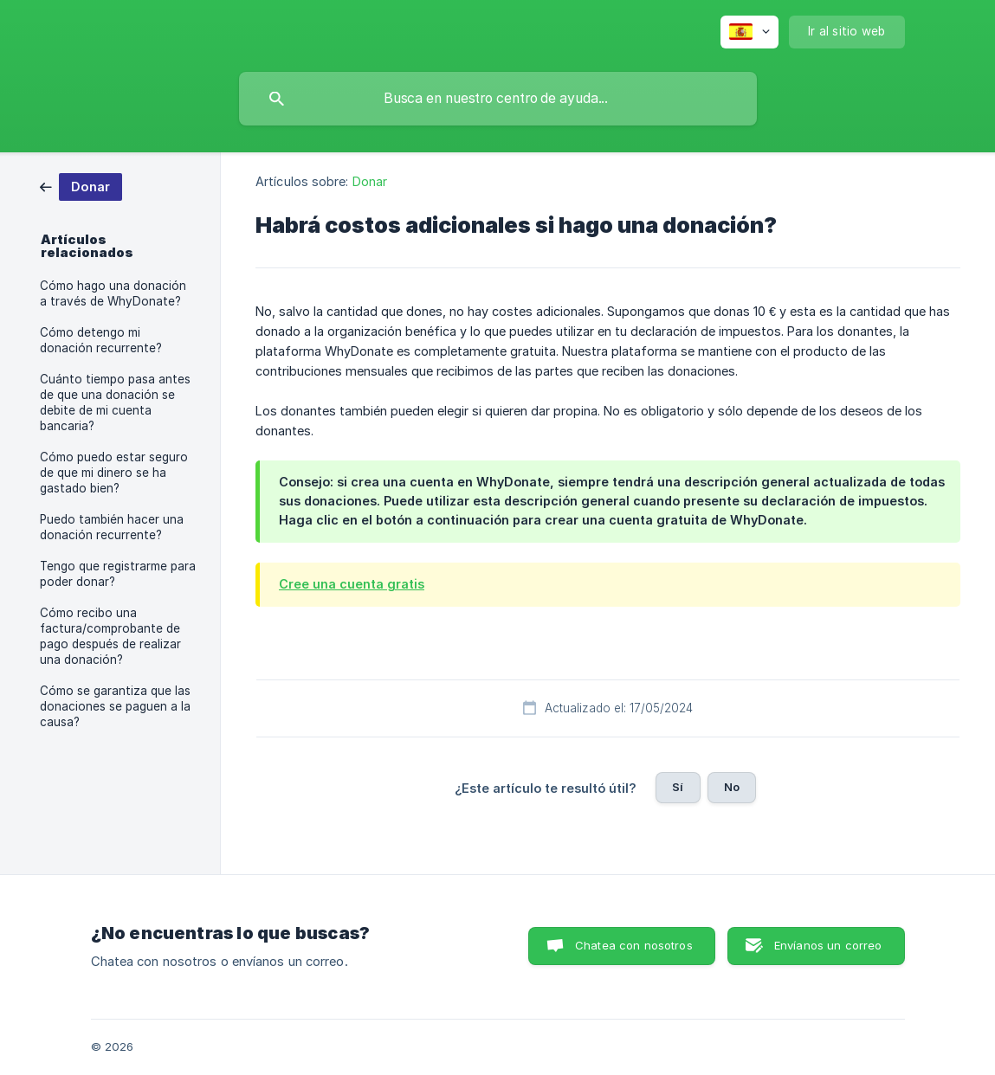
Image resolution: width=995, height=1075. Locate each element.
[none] (749, 32)
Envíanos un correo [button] (828, 945)
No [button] (732, 787)
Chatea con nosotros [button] (634, 945)
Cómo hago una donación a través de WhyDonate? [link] (113, 293)
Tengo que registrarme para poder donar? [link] (118, 574)
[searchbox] (498, 99)
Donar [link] (370, 181)
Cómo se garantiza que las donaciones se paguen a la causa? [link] (115, 706)
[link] (81, 185)
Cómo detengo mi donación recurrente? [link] (101, 340)
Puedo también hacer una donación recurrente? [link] (112, 527)
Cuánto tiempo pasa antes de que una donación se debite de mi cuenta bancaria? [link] (115, 402)
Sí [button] (677, 787)
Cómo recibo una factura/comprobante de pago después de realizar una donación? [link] (110, 636)
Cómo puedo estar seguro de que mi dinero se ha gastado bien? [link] (114, 472)
